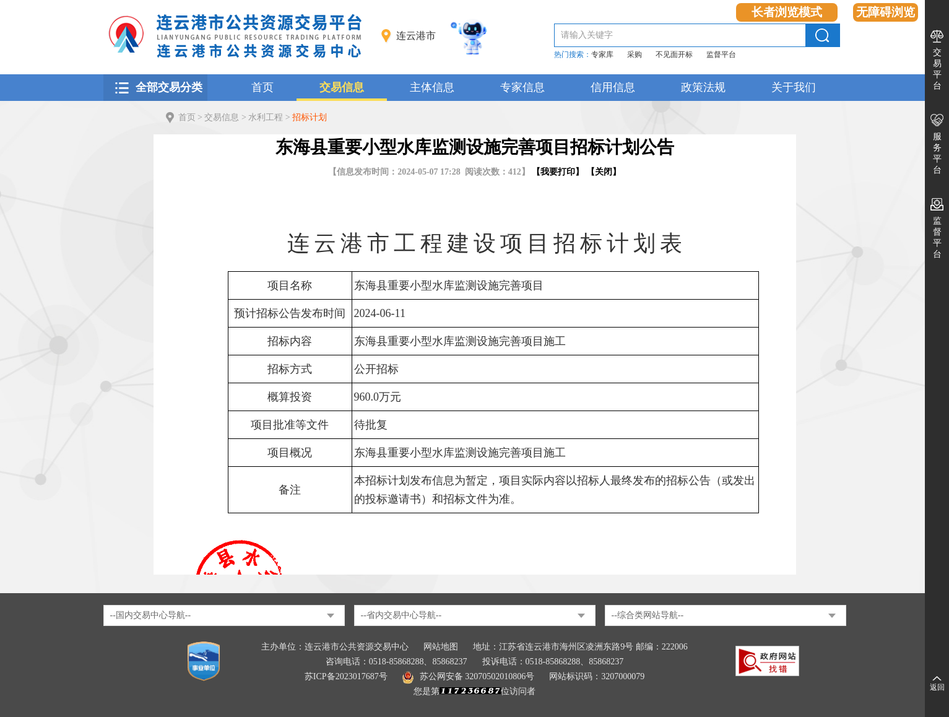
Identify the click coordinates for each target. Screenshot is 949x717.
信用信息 (613, 87)
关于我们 (793, 87)
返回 (937, 687)
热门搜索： (572, 54)
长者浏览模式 (787, 12)
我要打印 (557, 171)
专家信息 (522, 87)
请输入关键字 (587, 35)
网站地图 (440, 646)
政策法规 (703, 87)
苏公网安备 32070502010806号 (468, 676)
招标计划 (309, 117)
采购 (634, 54)
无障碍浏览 (885, 12)
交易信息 (341, 87)
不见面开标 (674, 54)
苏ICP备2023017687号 (346, 676)
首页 (262, 87)
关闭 (603, 171)
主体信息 (432, 87)
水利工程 (265, 117)
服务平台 (937, 153)
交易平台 (937, 69)
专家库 (602, 54)
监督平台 (721, 54)
